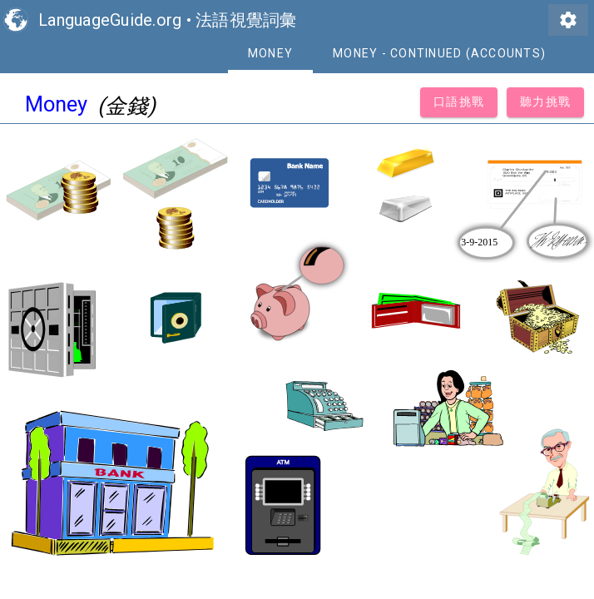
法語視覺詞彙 (246, 20)
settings (568, 20)
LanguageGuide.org (109, 20)
